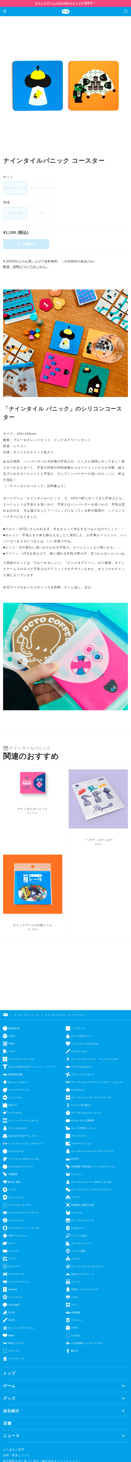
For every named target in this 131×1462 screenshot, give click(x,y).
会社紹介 (11, 1411)
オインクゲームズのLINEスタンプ (58, 3)
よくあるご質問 (13, 1449)
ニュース (11, 1436)
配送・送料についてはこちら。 (26, 266)
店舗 (7, 1423)
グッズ (9, 1398)
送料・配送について (16, 1455)
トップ (9, 1373)
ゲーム (9, 1386)
